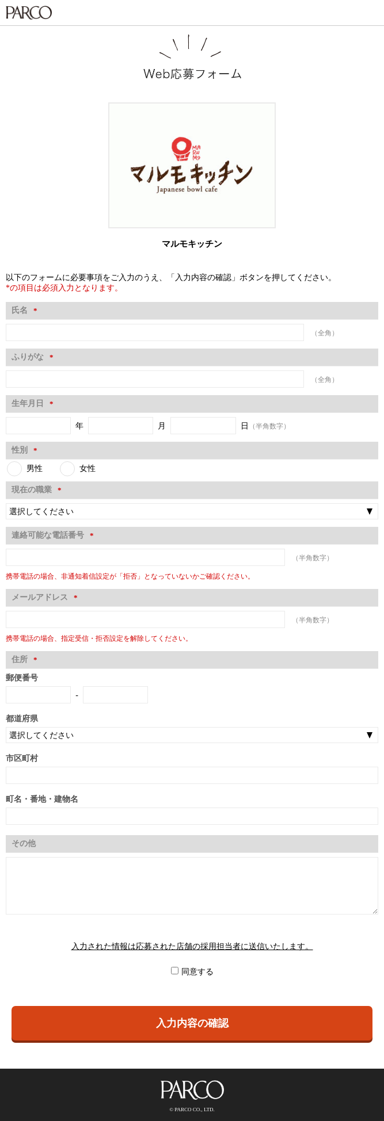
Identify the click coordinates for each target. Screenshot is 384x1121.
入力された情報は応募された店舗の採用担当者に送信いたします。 (192, 946)
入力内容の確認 (192, 1023)
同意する (197, 971)
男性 (34, 468)
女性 (87, 468)
